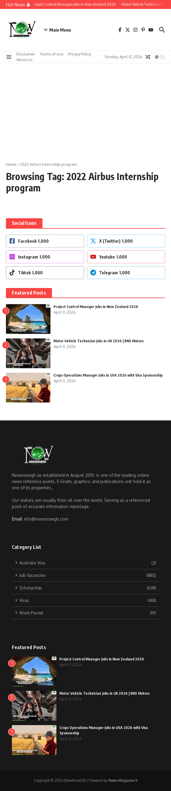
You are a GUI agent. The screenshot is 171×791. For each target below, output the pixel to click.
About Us (24, 59)
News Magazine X (122, 780)
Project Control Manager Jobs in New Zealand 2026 (95, 306)
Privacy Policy (79, 54)
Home (11, 164)
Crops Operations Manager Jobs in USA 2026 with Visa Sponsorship (108, 375)
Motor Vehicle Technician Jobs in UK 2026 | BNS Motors (98, 341)
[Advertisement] (85, 108)
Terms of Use (52, 54)
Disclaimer (25, 54)
